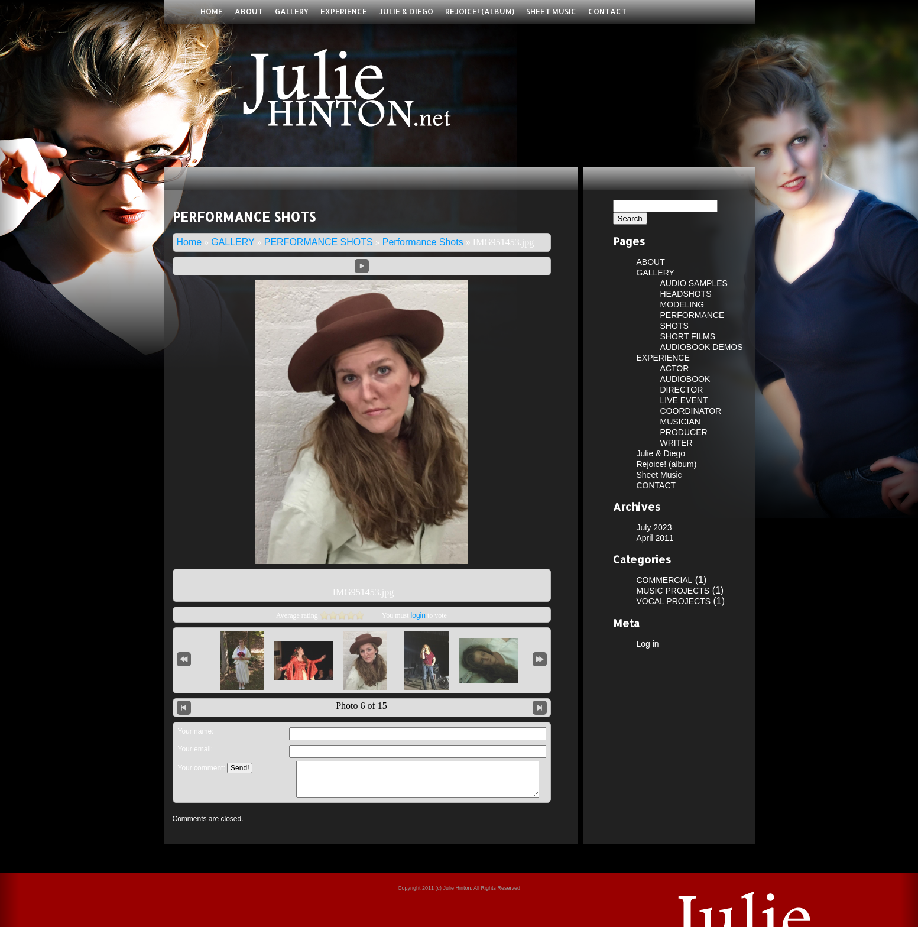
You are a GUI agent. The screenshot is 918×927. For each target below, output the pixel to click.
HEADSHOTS (686, 294)
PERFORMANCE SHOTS (318, 242)
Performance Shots (422, 242)
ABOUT (249, 11)
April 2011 (655, 538)
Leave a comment (361, 729)
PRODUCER (684, 432)
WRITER (676, 443)
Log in (648, 644)
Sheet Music (551, 11)
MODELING (682, 304)
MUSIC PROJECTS (673, 590)
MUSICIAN (680, 421)
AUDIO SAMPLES (694, 283)
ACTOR (674, 368)
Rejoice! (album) (479, 11)
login (418, 615)
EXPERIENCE (343, 11)
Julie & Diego (406, 11)
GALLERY (292, 11)
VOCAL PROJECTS (674, 601)
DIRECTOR (681, 389)
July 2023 (654, 527)
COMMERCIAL (665, 580)
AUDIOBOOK (685, 379)
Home (211, 11)
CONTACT (607, 11)
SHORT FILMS (688, 336)
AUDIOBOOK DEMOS (701, 347)
